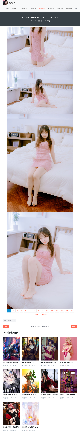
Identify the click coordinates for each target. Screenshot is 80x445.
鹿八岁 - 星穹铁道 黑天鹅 (10, 362)
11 (52, 311)
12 (57, 311)
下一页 (36, 314)
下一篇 (74, 326)
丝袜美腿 (33, 8)
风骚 (9, 320)
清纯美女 (15, 8)
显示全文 (44, 314)
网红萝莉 (51, 8)
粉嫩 (5, 320)
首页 (7, 8)
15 (72, 311)
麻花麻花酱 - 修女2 (28, 362)
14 (67, 311)
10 (47, 311)
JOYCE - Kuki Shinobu (67, 394)
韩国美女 (42, 8)
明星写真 (60, 8)
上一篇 (6, 326)
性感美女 (24, 8)
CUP (14, 320)
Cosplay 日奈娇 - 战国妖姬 (49, 394)
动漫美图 (69, 8)
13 (62, 311)
